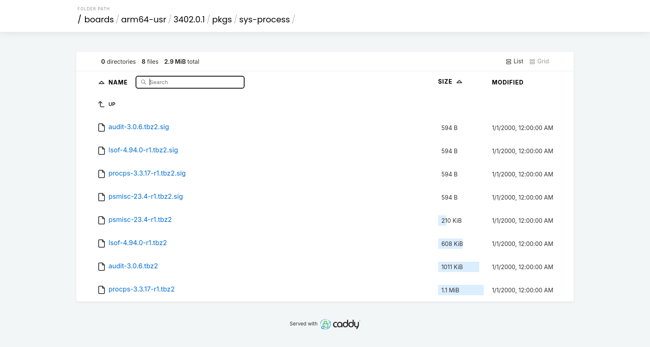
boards (99, 19)
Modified (508, 82)
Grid (539, 61)
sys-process (264, 19)
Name (119, 81)
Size (451, 81)
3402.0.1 (189, 19)
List (514, 61)
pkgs (222, 19)
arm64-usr (143, 19)
